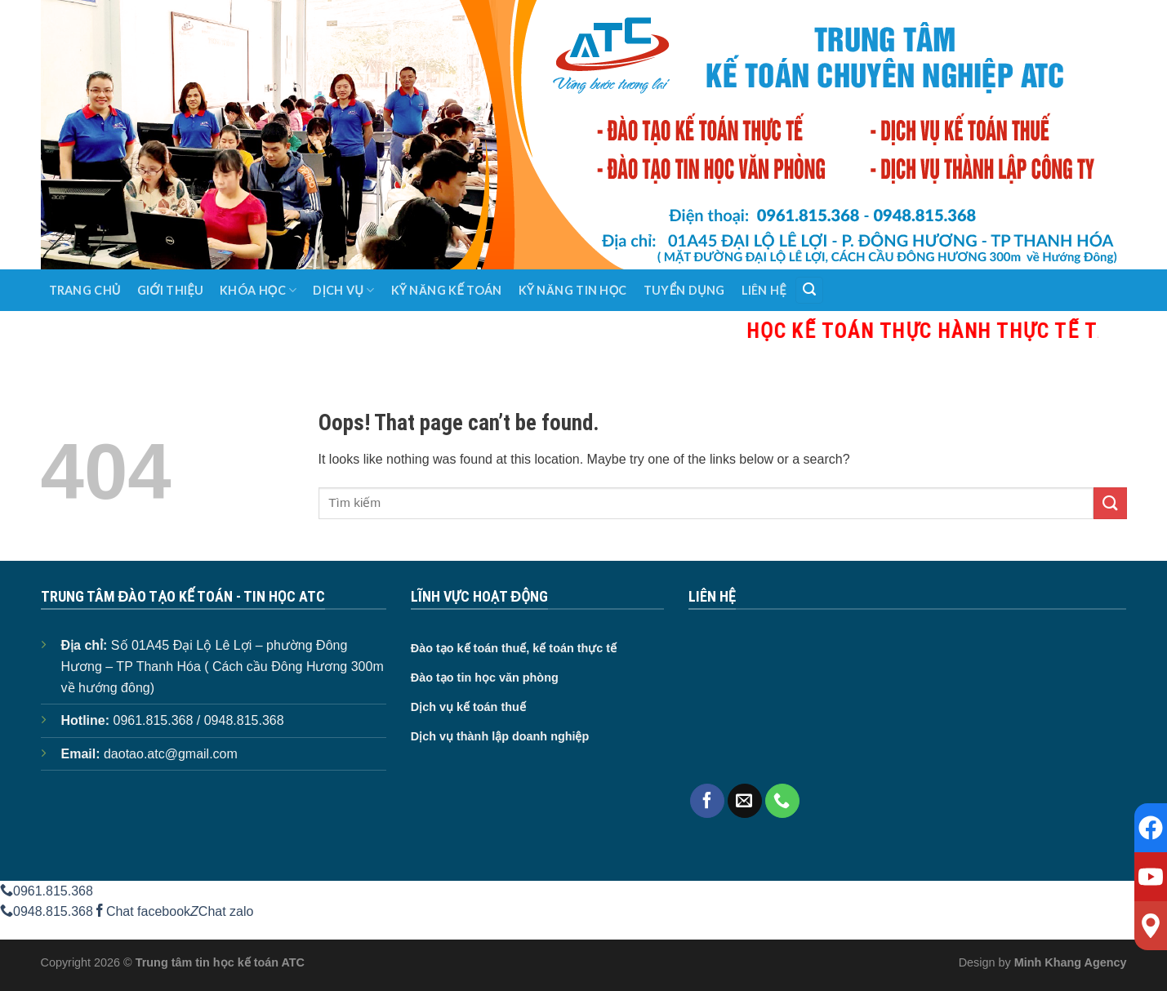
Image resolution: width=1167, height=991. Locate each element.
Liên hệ (764, 290)
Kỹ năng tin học (573, 290)
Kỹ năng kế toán (446, 290)
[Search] (809, 290)
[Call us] (782, 801)
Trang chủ (85, 290)
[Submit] (1110, 503)
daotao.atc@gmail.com (171, 754)
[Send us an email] (745, 801)
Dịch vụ (343, 290)
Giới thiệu (170, 290)
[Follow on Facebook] (707, 801)
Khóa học (258, 290)
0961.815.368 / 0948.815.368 (199, 720)
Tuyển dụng (684, 290)
